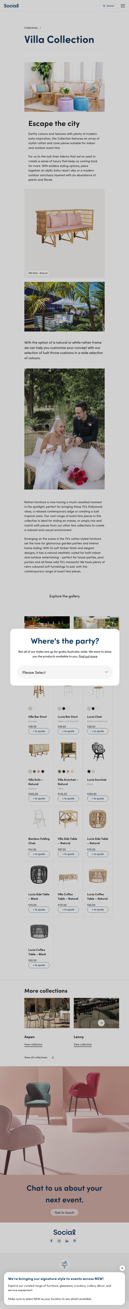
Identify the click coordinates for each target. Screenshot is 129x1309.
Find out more (88, 656)
